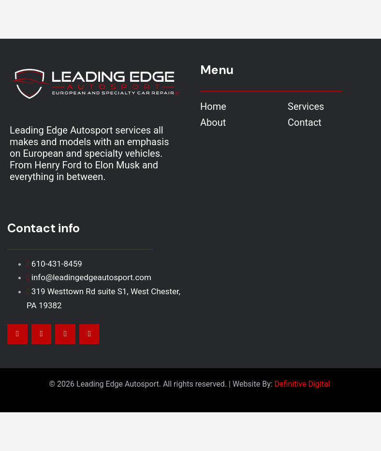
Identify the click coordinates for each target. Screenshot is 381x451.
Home (213, 106)
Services (306, 106)
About (213, 122)
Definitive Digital (303, 384)
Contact (305, 122)
